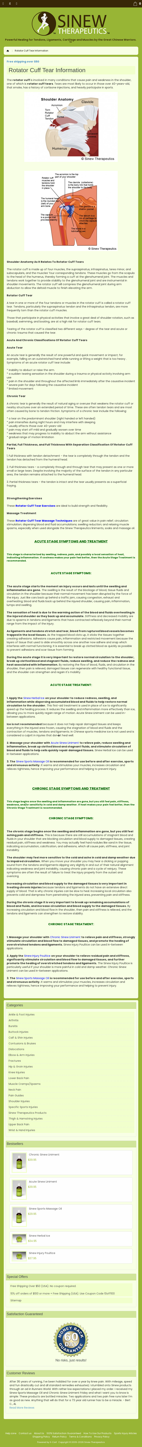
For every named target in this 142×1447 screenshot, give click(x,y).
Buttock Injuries (18, 1032)
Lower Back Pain (19, 1078)
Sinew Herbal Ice (39, 1236)
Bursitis (13, 1026)
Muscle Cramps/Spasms (25, 1084)
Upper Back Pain (19, 1124)
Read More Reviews (22, 1408)
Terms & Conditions (80, 1436)
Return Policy (59, 1436)
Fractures (15, 1061)
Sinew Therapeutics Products (28, 1113)
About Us (39, 1433)
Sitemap (15, 1300)
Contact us (25, 1433)
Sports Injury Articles (125, 1433)
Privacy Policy (101, 1436)
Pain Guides (16, 1095)
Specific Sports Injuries (23, 1107)
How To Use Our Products (98, 1433)
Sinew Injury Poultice (42, 1253)
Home (8, 51)
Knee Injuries (17, 1072)
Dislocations (16, 1049)
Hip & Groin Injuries (21, 1066)
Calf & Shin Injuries (21, 1038)
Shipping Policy (41, 1436)
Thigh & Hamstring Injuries (26, 1118)
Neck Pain (15, 1090)
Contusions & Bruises (22, 1043)
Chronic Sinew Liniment (44, 1154)
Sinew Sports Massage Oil (45, 1209)
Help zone (10, 1433)
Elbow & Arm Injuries (22, 1055)
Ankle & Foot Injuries (22, 1014)
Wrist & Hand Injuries (22, 1130)
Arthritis (13, 1020)
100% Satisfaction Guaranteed (64, 1433)
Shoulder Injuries (19, 1101)
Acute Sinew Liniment (43, 1181)
